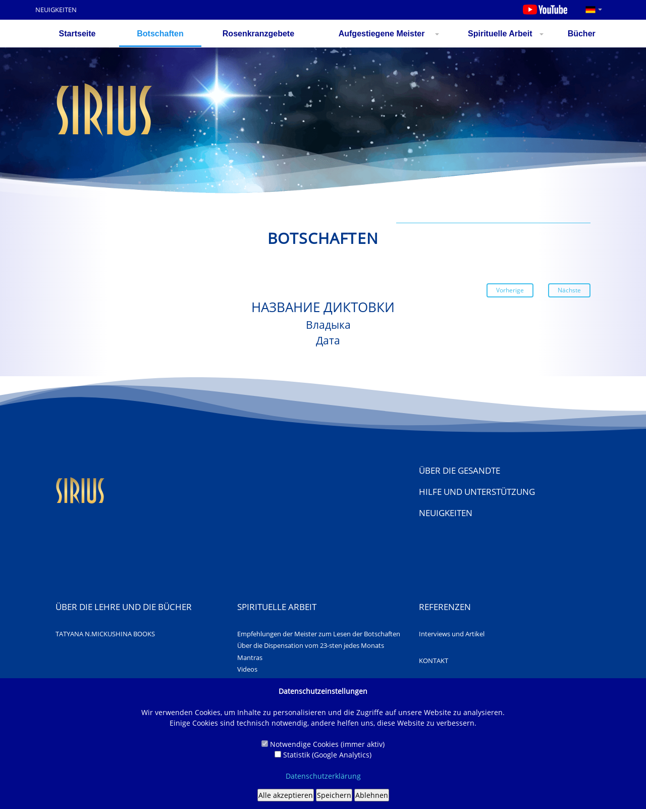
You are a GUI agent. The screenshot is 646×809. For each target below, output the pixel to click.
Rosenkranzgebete (258, 33)
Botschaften (160, 33)
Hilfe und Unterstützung (477, 491)
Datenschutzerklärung (323, 776)
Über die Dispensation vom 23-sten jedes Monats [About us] (310, 645)
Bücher (582, 33)
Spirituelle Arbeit (500, 33)
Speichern (334, 795)
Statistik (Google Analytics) (323, 755)
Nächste (569, 290)
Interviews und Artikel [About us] (451, 633)
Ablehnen (371, 795)
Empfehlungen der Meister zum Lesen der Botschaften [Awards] (318, 633)
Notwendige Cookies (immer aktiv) (323, 744)
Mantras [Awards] (249, 657)
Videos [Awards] (247, 669)
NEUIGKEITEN (56, 9)
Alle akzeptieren (285, 795)
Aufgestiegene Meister (382, 33)
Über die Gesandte (459, 470)
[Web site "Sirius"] (80, 500)
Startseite (77, 33)
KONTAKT (433, 660)
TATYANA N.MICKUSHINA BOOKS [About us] (105, 633)
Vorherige (510, 290)
